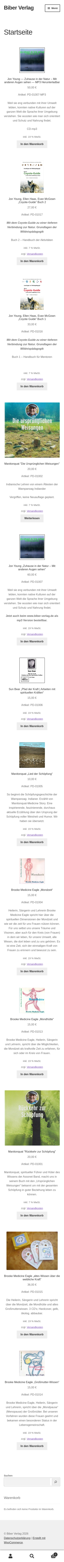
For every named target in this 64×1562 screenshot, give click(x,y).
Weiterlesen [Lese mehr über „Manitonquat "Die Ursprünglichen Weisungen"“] (32, 518)
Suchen (8, 1475)
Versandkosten (35, 254)
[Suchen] (55, 1482)
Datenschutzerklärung (17, 1538)
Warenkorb (50, 1554)
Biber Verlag (19, 8)
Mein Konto (10, 1556)
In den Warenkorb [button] (32, 144)
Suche (32, 1556)
